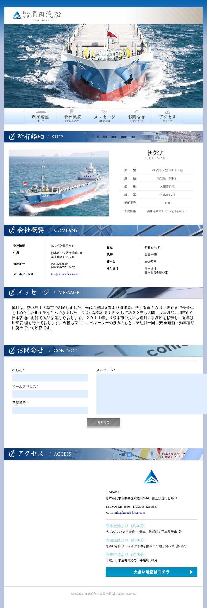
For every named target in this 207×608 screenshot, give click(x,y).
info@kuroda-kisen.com (65, 274)
